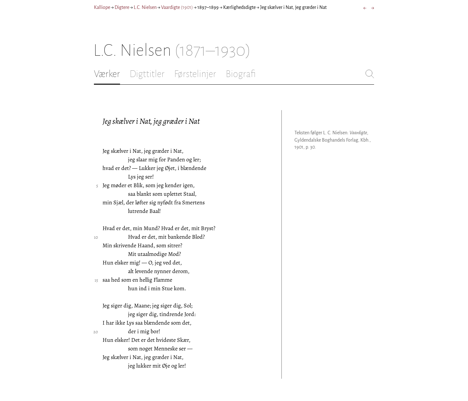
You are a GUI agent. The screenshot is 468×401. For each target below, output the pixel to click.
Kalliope (102, 7)
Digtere (122, 7)
